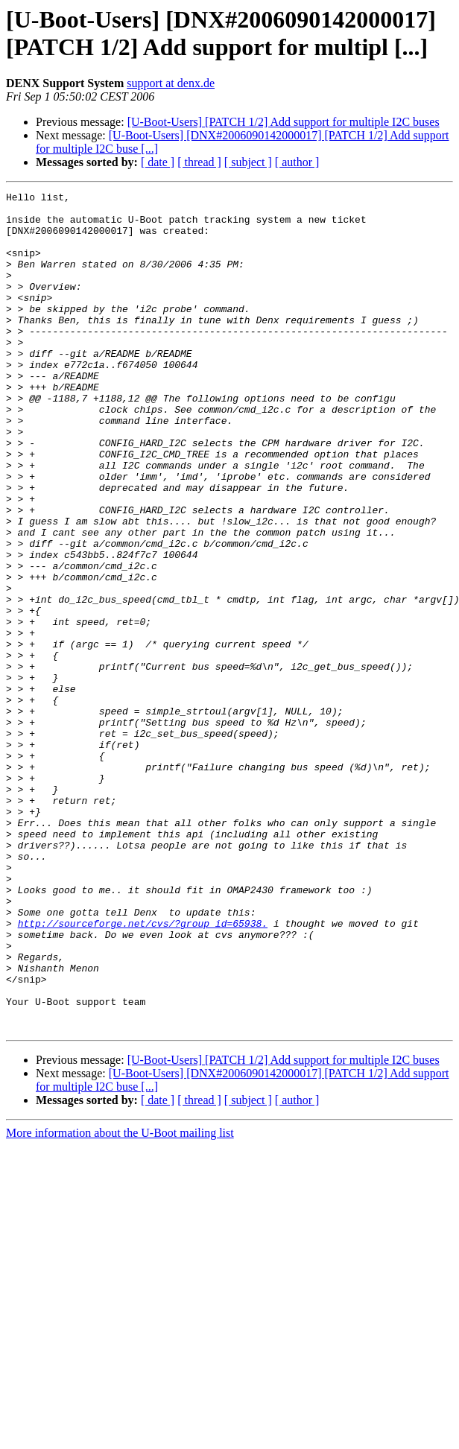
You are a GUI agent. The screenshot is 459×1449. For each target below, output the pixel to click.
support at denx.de (171, 83)
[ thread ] (199, 162)
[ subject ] (248, 162)
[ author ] (297, 162)
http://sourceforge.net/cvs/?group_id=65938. (143, 1070)
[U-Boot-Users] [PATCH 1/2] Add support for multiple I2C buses (283, 121)
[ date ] (157, 162)
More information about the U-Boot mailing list (120, 1300)
